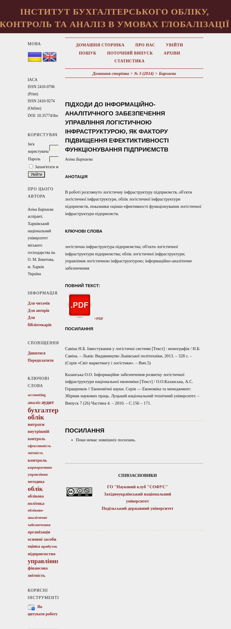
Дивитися (37, 353)
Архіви (172, 53)
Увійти (174, 45)
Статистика (129, 61)
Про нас (145, 45)
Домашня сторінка (100, 45)
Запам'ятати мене (49, 167)
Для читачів (39, 303)
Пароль (34, 159)
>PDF (84, 319)
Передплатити (41, 360)
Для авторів (38, 310)
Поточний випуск (130, 53)
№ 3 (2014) (144, 73)
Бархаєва (167, 73)
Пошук (87, 53)
